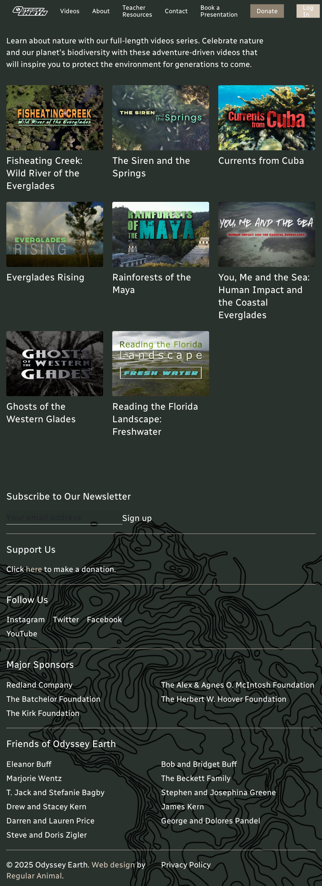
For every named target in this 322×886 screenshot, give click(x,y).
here (34, 569)
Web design (113, 864)
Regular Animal (34, 875)
